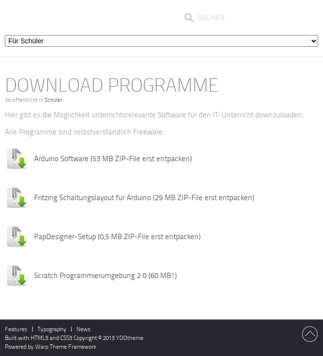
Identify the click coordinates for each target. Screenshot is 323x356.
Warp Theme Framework (65, 346)
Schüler (53, 100)
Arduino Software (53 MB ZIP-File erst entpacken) (113, 158)
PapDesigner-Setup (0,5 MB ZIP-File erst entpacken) (117, 236)
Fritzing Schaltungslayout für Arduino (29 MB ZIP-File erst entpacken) (144, 197)
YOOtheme (129, 338)
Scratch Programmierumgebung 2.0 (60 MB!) (105, 275)
